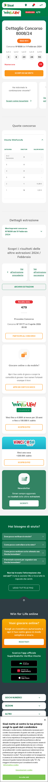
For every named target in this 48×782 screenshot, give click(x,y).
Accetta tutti (24, 779)
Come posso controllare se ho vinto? (20, 545)
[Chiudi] (45, 721)
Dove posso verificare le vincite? (18, 537)
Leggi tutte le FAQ (23, 587)
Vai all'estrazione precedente (16, 272)
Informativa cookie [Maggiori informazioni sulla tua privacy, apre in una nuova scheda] (11, 766)
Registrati (24, 642)
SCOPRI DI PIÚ (24, 427)
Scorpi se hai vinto (24, 73)
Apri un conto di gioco (24, 387)
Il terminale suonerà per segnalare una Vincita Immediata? (20, 561)
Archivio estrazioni (24, 287)
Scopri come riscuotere (17, 101)
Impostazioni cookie (24, 771)
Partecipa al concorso (24, 336)
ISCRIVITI (24, 503)
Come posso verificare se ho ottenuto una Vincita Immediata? (22, 553)
